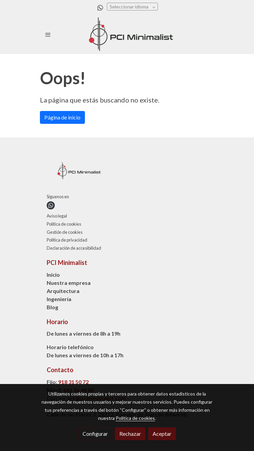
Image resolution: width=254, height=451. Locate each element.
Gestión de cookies (65, 232)
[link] (127, 34)
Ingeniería (59, 299)
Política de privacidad (67, 240)
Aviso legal (57, 216)
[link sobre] (127, 172)
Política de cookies (64, 224)
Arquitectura (63, 291)
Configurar (95, 433)
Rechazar (130, 433)
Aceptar (162, 433)
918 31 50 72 (73, 382)
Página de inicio (62, 117)
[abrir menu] (48, 34)
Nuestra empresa (69, 282)
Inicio (53, 274)
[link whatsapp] (100, 7)
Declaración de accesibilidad (74, 248)
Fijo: (52, 382)
